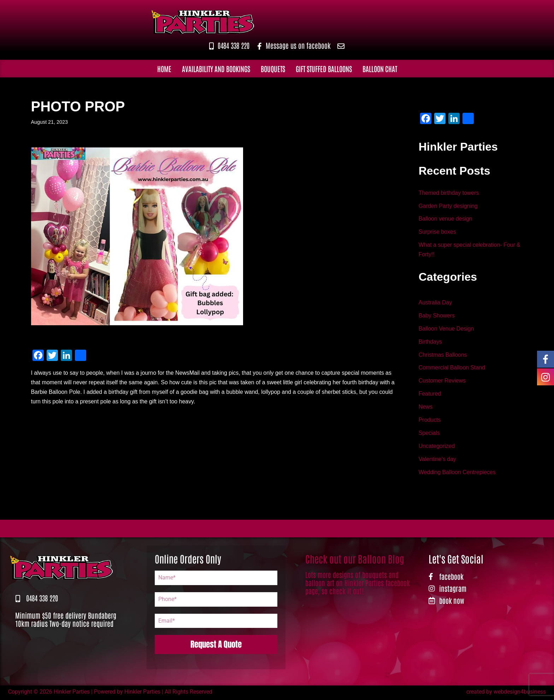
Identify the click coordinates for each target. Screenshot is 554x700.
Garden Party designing (448, 206)
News (426, 408)
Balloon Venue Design (446, 329)
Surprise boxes (437, 232)
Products (430, 421)
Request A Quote (216, 646)
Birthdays (430, 342)
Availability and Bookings (216, 68)
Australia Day (435, 303)
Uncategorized (437, 448)
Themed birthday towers (449, 193)
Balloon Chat (380, 68)
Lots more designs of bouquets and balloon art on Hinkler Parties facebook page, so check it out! (357, 584)
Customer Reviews (442, 382)
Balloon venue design (446, 219)
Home (164, 68)
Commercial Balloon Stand (452, 369)
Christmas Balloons (443, 355)
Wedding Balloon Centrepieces (457, 474)
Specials (429, 434)
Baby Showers (437, 316)
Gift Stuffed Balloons (324, 68)
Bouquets (273, 68)
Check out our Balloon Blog (354, 560)
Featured (430, 395)
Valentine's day (437, 461)
